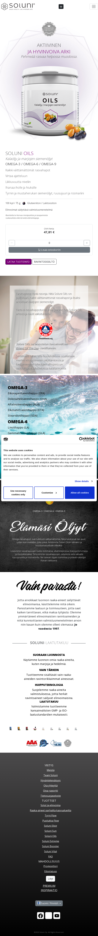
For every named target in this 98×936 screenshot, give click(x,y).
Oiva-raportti (50, 790)
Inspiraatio (49, 890)
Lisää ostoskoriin (49, 249)
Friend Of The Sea (27, 348)
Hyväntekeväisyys (51, 780)
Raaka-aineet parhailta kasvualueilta (50, 810)
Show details (82, 481)
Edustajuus (50, 871)
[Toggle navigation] (94, 6)
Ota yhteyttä (51, 785)
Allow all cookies (80, 492)
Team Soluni (50, 775)
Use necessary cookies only (18, 492)
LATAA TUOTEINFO (18, 261)
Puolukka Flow (50, 820)
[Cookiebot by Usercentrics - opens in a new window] (81, 439)
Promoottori (50, 866)
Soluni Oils (51, 836)
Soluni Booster (50, 846)
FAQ (50, 856)
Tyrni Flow (50, 815)
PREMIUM (49, 886)
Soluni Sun (50, 831)
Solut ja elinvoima (50, 805)
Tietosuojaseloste (50, 795)
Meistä (50, 770)
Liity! (50, 878)
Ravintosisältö (44, 261)
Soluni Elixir (50, 825)
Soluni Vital (50, 851)
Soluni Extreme (50, 841)
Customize (49, 492)
